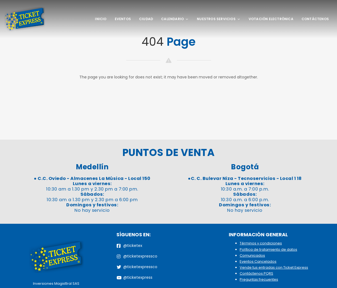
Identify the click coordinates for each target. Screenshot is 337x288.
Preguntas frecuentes (259, 279)
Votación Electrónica (271, 19)
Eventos (123, 19)
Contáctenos (315, 19)
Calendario (175, 19)
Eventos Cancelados (258, 261)
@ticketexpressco (137, 256)
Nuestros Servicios (218, 19)
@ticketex (129, 245)
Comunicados (252, 255)
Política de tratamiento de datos (268, 249)
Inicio (100, 19)
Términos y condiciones (261, 243)
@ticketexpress (134, 277)
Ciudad (146, 19)
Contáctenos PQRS (256, 273)
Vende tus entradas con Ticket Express (274, 267)
